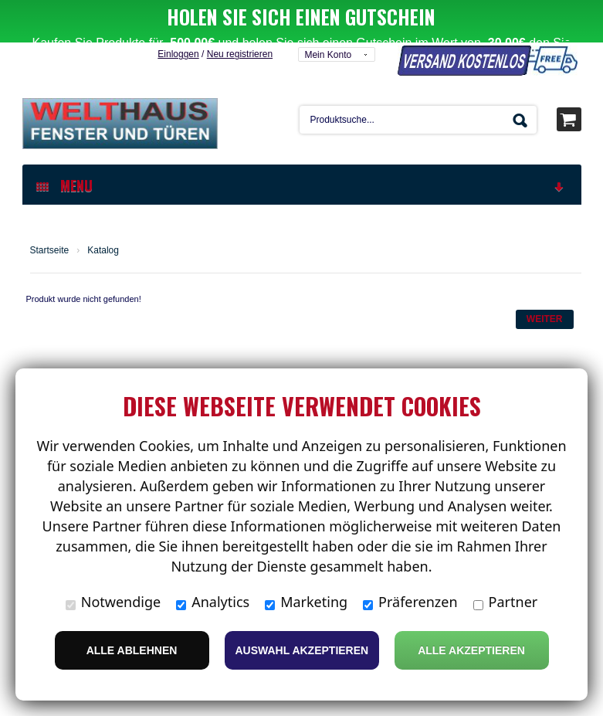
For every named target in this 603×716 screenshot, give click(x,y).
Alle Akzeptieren (471, 650)
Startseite (49, 213)
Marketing (306, 601)
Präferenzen (410, 601)
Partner (505, 601)
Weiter (545, 282)
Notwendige (113, 601)
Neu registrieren (240, 17)
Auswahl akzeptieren (302, 650)
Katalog (103, 213)
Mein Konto (327, 17)
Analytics (212, 601)
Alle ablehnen (132, 650)
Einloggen (178, 17)
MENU (301, 148)
